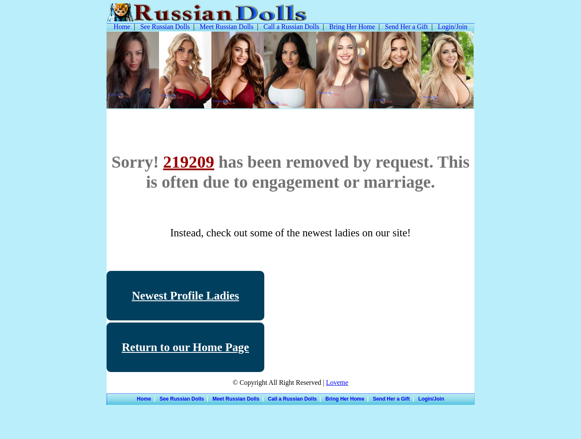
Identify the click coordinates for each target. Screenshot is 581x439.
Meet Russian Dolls (227, 26)
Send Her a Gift (406, 26)
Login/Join (452, 26)
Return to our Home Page (185, 347)
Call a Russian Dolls (291, 26)
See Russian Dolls (165, 26)
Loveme (337, 382)
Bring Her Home (352, 26)
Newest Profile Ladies (185, 295)
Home (122, 26)
